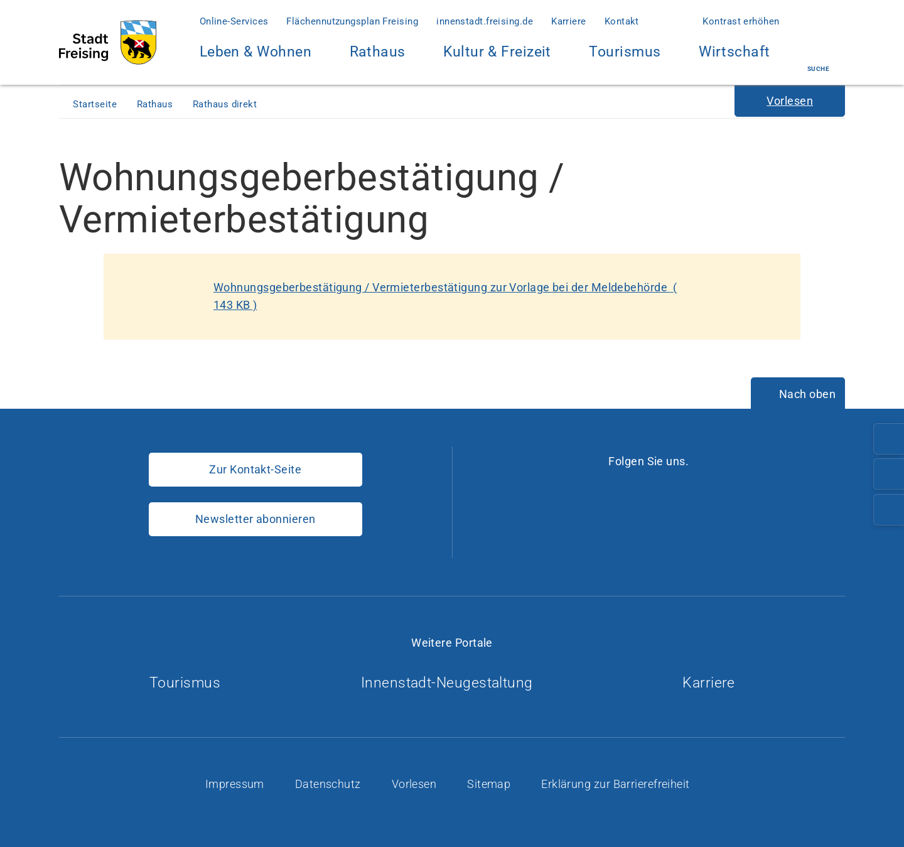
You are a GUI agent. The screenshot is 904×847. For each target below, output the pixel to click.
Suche (818, 58)
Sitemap (490, 783)
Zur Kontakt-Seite (255, 469)
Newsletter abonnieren (255, 519)
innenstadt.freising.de (484, 21)
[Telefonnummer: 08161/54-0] (889, 439)
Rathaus (378, 59)
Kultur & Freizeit (497, 59)
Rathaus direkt (226, 104)
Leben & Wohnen (255, 59)
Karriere (568, 21)
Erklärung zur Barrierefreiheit (616, 783)
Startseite (96, 104)
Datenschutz (329, 783)
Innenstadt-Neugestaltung (452, 682)
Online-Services (234, 21)
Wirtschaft (734, 59)
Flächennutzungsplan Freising (352, 21)
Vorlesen (415, 783)
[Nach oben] (798, 394)
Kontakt (622, 21)
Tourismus (624, 51)
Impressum (236, 783)
